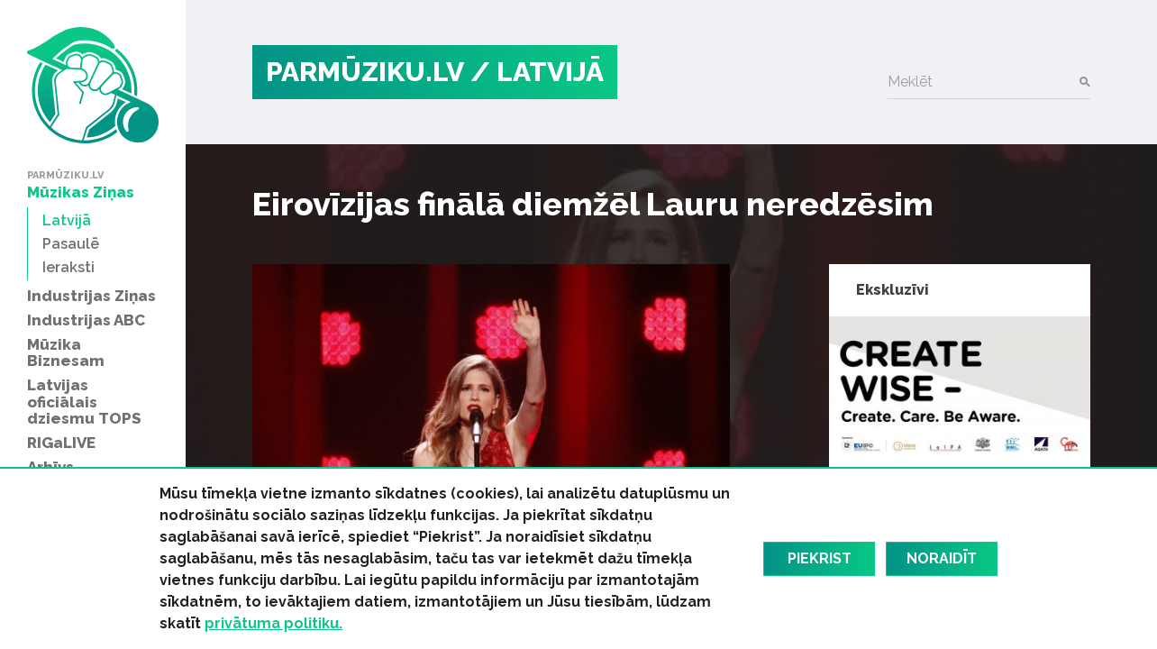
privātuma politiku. (273, 623)
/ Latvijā (537, 71)
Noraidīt (941, 558)
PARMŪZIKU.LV (365, 71)
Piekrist (820, 558)
